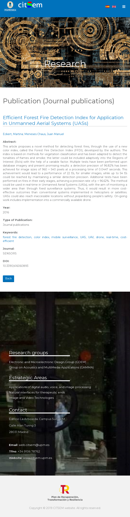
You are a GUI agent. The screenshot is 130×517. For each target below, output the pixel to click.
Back (8, 278)
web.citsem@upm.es (34, 445)
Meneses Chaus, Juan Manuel (44, 134)
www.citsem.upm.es (37, 458)
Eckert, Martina (13, 134)
